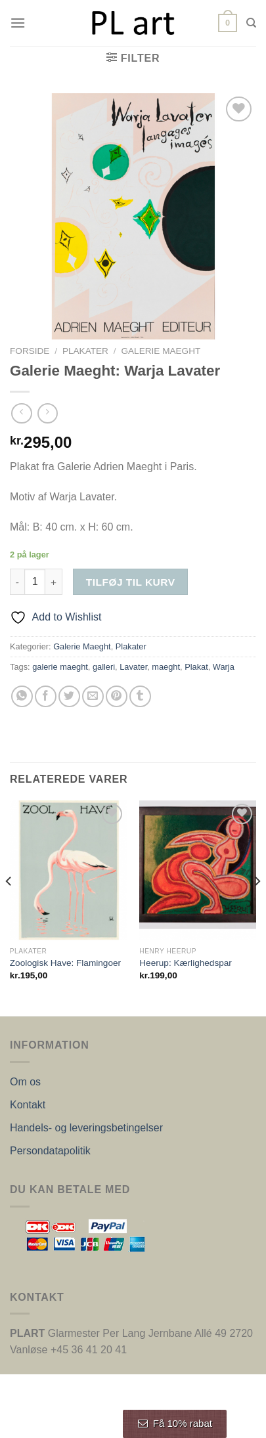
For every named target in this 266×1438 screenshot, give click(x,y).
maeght (166, 667)
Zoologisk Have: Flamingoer (65, 963)
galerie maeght (60, 667)
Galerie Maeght (160, 351)
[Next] (256, 907)
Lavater (133, 667)
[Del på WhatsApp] (22, 696)
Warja (223, 667)
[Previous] (9, 907)
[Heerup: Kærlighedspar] (197, 870)
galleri (104, 667)
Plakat (196, 667)
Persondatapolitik (50, 1150)
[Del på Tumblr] (140, 696)
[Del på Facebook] (45, 696)
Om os (25, 1081)
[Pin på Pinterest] (116, 696)
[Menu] (18, 23)
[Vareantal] (34, 582)
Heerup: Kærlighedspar (185, 963)
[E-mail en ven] (93, 696)
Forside (29, 351)
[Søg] (251, 23)
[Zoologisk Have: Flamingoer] (68, 870)
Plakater (85, 351)
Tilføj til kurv (130, 582)
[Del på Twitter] (69, 696)
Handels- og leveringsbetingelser (86, 1127)
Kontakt (27, 1104)
